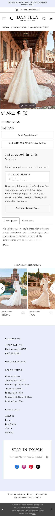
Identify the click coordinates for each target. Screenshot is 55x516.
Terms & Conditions (16, 494)
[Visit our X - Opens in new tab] (38, 467)
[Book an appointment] (27, 9)
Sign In (8, 428)
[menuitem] (4, 19)
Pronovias (19, 28)
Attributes (27, 221)
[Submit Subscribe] (47, 457)
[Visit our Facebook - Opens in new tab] (17, 467)
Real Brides (10, 424)
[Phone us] (11, 19)
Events (8, 420)
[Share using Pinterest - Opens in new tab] (19, 113)
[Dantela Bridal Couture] (27, 18)
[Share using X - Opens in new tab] (25, 114)
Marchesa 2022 (39, 28)
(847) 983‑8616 (12, 353)
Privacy (30, 494)
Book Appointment (27, 135)
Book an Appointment (15, 362)
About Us (9, 416)
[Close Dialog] (2, 509)
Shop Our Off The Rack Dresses (22, 2)
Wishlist (9, 433)
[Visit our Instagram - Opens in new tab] (24, 467)
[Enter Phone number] (26, 179)
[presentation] (13, 288)
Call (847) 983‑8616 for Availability (27, 143)
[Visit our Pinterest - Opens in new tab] (31, 467)
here (33, 514)
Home (6, 28)
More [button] (6, 245)
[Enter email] (27, 457)
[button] (4, 19)
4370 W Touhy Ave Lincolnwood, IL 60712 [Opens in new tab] (15, 347)
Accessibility (41, 494)
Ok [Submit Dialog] (52, 509)
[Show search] (44, 19)
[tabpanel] (27, 70)
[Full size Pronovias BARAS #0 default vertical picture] (27, 70)
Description (10, 221)
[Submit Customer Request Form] (27, 208)
